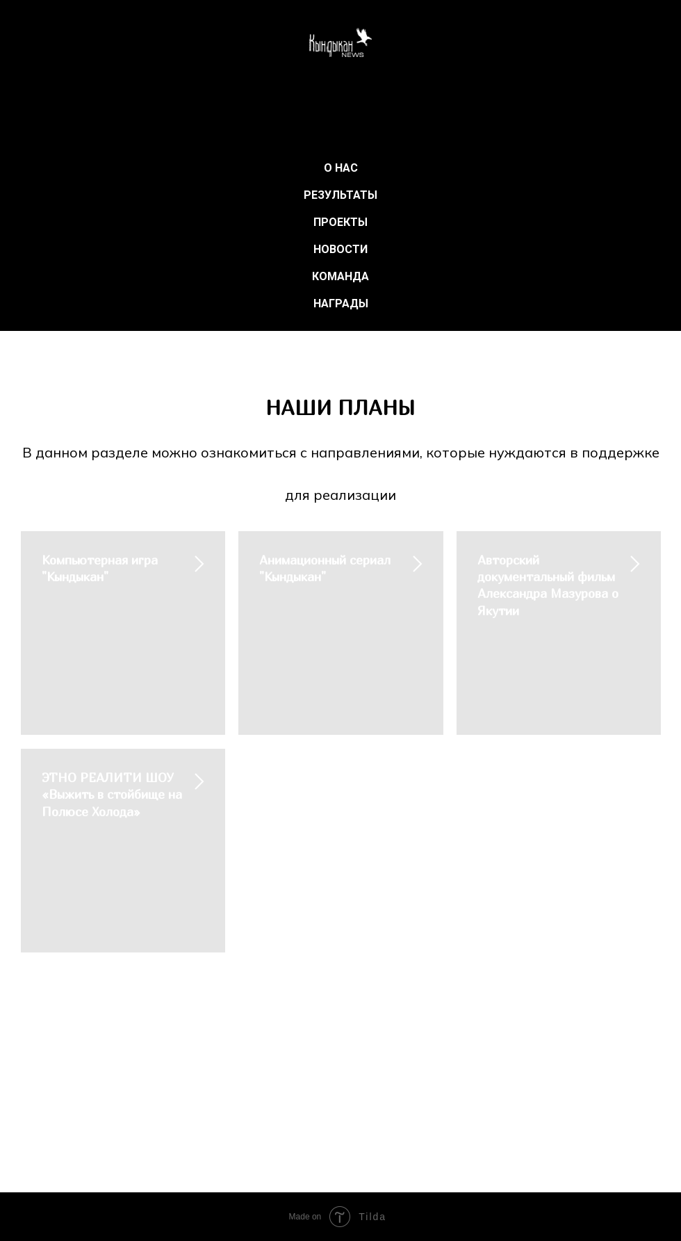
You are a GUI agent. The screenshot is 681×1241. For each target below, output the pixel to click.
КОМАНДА (340, 276)
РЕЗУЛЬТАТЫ (340, 195)
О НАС (341, 168)
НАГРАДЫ (340, 303)
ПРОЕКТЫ (340, 222)
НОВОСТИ (340, 249)
